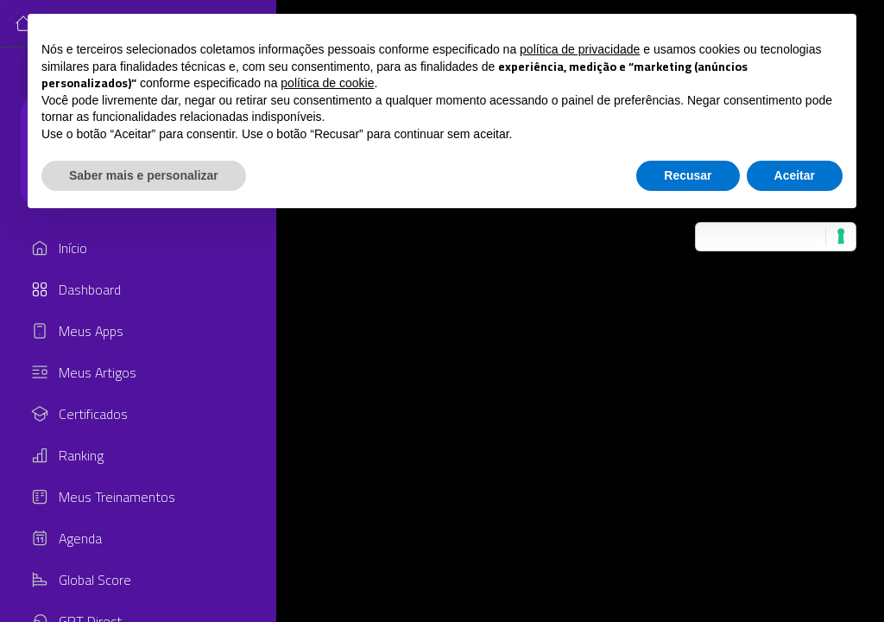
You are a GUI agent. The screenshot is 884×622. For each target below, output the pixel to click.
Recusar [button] (687, 175)
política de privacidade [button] (580, 49)
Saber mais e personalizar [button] (143, 175)
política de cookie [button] (327, 83)
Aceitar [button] (794, 175)
